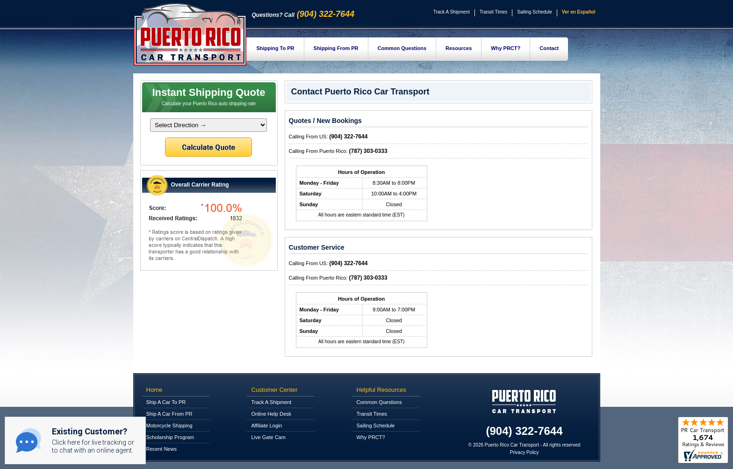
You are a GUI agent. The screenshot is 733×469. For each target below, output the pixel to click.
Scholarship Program (170, 437)
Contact (549, 48)
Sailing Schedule (534, 11)
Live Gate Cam (269, 437)
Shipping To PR (276, 48)
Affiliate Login (267, 425)
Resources (459, 48)
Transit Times (494, 11)
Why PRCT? (505, 48)
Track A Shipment (451, 11)
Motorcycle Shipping (169, 425)
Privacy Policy (524, 452)
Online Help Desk (272, 414)
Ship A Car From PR (169, 414)
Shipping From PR (336, 48)
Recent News (161, 449)
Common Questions (402, 48)
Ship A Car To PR (166, 402)
